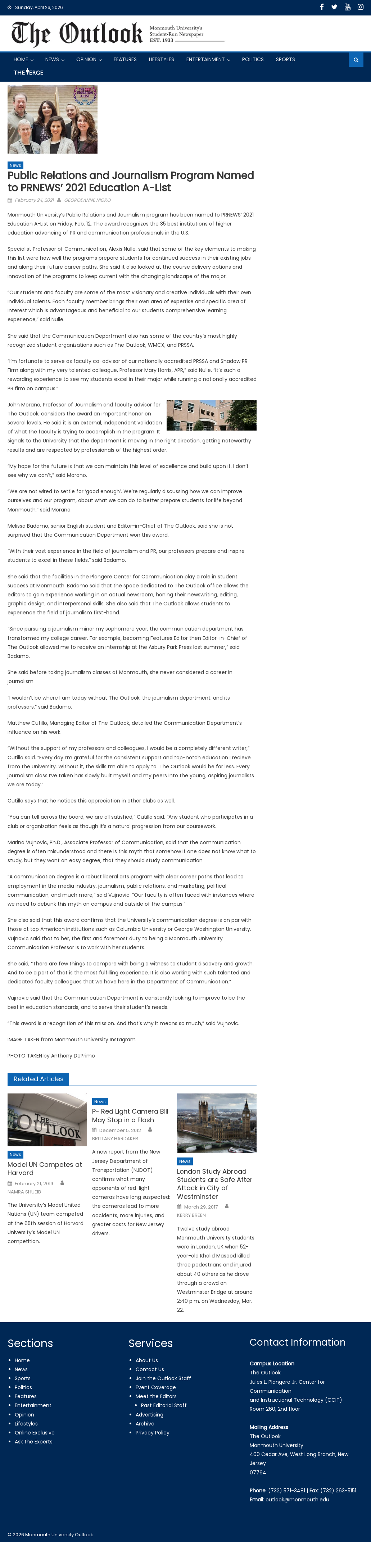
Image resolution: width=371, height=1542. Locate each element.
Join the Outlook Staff (163, 1378)
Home (21, 59)
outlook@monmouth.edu (297, 1499)
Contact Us (150, 1369)
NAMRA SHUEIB (24, 1192)
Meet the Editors (156, 1396)
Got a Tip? (27, 74)
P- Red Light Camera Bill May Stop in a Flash (130, 1115)
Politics (253, 59)
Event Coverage (156, 1387)
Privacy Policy (152, 1432)
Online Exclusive (35, 1432)
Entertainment (205, 59)
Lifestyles (161, 59)
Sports (285, 59)
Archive (145, 1423)
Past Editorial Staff (164, 1405)
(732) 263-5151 (338, 1490)
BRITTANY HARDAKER (115, 1139)
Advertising (149, 1414)
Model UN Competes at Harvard (45, 1168)
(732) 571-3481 (286, 1490)
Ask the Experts (34, 1441)
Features (125, 59)
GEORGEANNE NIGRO (87, 200)
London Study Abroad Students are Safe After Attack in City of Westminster (215, 1184)
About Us (147, 1360)
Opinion (86, 59)
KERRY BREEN (191, 1215)
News (52, 59)
